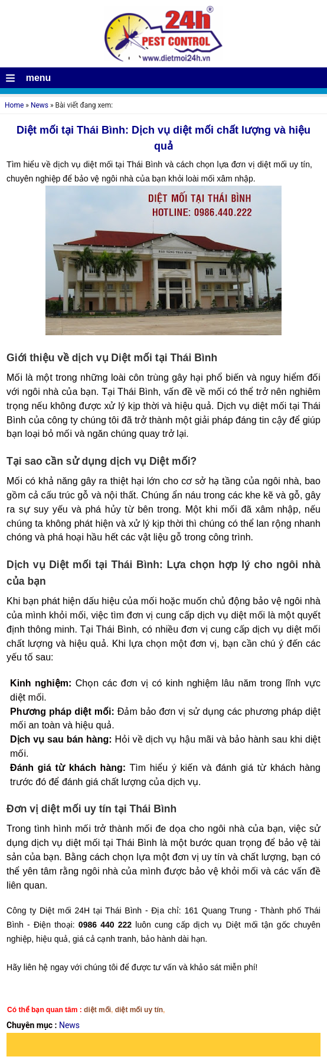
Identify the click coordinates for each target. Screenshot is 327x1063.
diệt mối (97, 1010)
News (39, 105)
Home (14, 105)
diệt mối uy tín (139, 1010)
